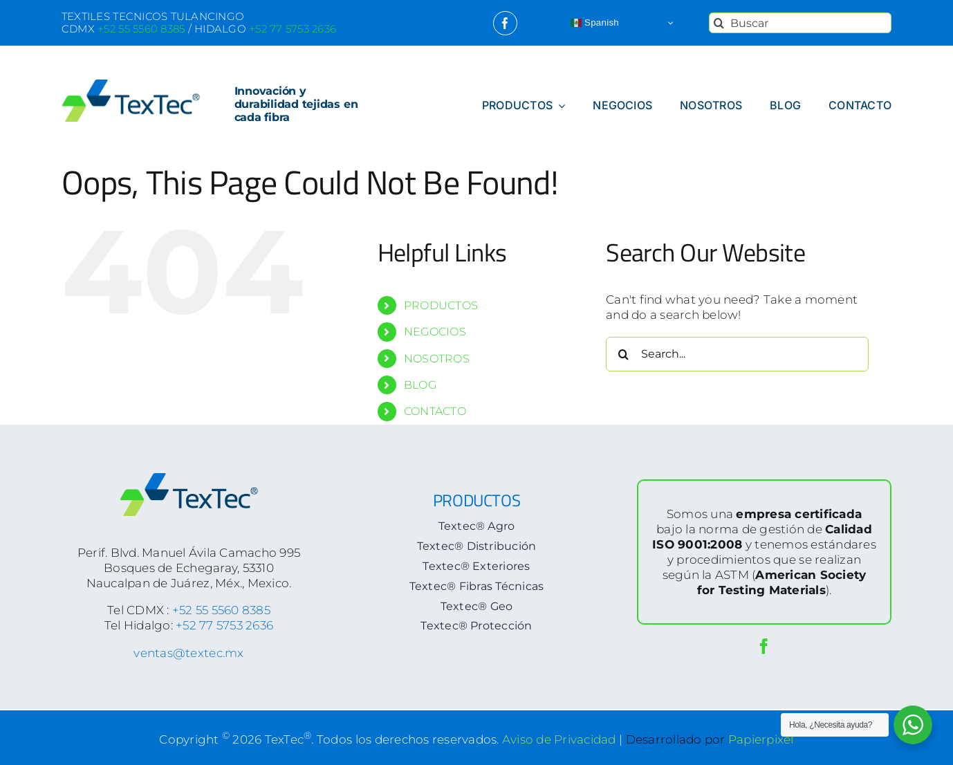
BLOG (420, 384)
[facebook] (505, 23)
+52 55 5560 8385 (221, 610)
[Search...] (737, 354)
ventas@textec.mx (188, 653)
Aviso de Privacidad (559, 739)
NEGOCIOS (435, 331)
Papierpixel (761, 739)
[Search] (719, 22)
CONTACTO (435, 411)
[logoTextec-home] (131, 85)
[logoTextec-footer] (189, 479)
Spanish (595, 22)
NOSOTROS (437, 358)
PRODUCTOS (441, 305)
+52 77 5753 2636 (224, 625)
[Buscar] (800, 22)
